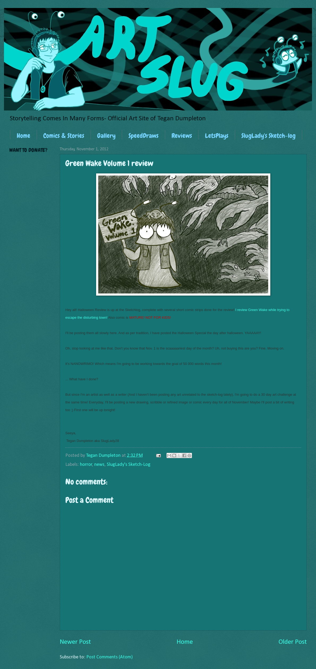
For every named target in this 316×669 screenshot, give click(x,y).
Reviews (182, 135)
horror (86, 464)
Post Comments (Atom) (109, 657)
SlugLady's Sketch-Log (128, 464)
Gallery (106, 135)
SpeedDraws (144, 135)
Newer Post (75, 642)
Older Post (293, 642)
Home (23, 135)
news (99, 464)
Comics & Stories (63, 135)
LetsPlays (216, 135)
